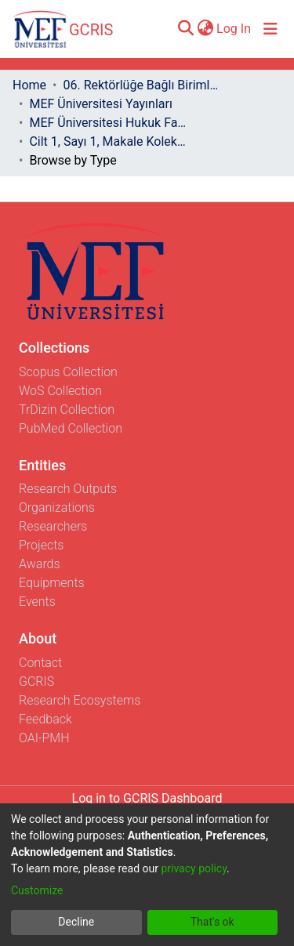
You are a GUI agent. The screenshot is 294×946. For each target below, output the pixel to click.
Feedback (45, 719)
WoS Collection (60, 390)
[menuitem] (205, 29)
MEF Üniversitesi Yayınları (100, 103)
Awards (39, 563)
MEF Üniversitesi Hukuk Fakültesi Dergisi (107, 122)
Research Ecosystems (79, 700)
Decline (76, 921)
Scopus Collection (68, 371)
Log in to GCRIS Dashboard (147, 798)
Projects (41, 545)
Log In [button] (234, 28)
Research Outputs (68, 488)
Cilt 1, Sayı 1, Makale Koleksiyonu (107, 141)
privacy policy (194, 868)
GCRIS (36, 681)
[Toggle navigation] (270, 29)
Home (29, 85)
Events (37, 601)
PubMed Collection (70, 428)
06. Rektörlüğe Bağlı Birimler (141, 85)
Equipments (52, 582)
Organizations (57, 507)
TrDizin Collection (66, 409)
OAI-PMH (44, 737)
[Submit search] (185, 29)
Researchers (53, 526)
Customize (37, 890)
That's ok (212, 921)
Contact (40, 662)
